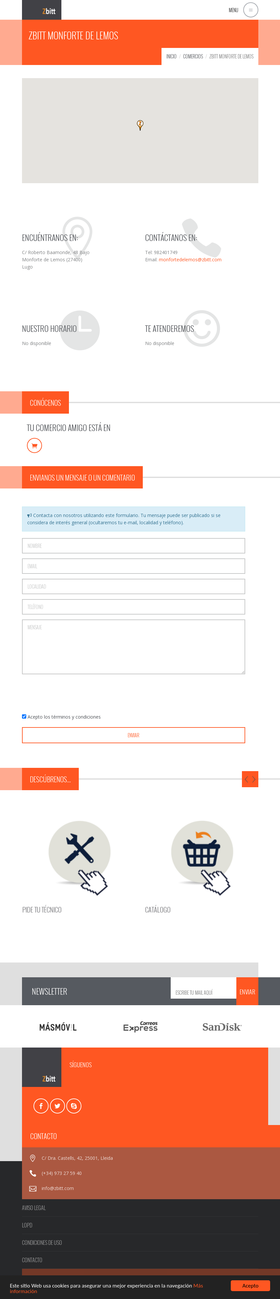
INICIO (171, 56)
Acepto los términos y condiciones (64, 717)
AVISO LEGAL (34, 1208)
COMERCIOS (193, 56)
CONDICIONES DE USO (42, 1242)
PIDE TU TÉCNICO (85, 888)
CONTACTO (32, 1260)
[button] (140, 125)
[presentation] (72, 693)
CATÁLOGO (150, 888)
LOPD (27, 1225)
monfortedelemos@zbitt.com (190, 259)
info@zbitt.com (58, 1188)
